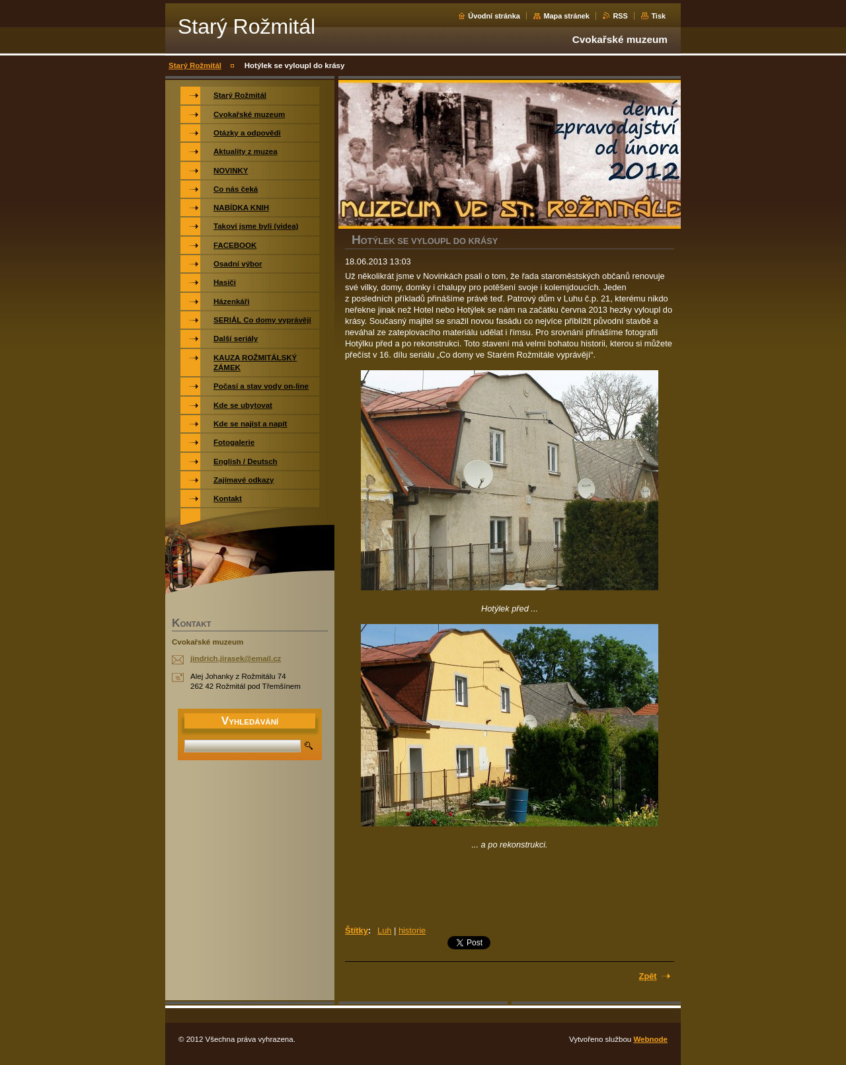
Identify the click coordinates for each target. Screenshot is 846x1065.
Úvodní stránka (494, 16)
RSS (620, 16)
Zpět (648, 976)
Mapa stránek (566, 16)
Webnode (650, 1039)
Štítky (356, 930)
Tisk (658, 16)
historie (412, 930)
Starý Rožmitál (195, 65)
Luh (384, 930)
